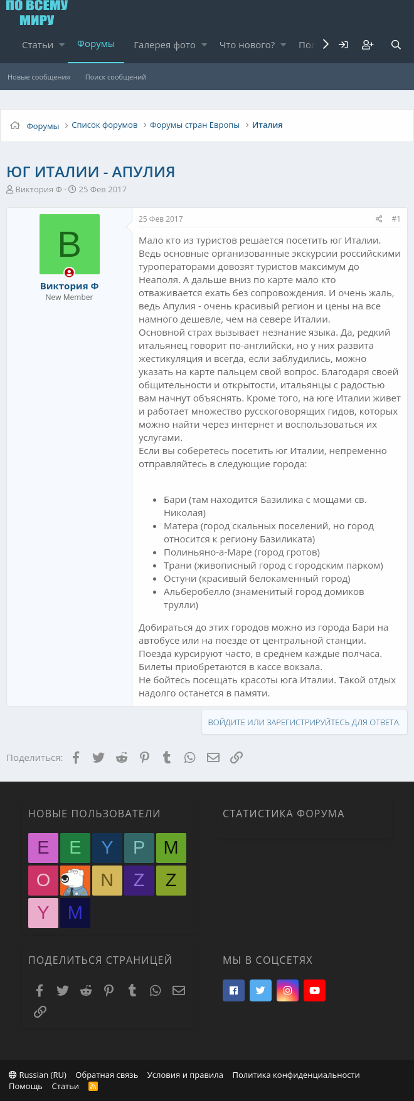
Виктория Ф (38, 189)
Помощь (26, 1086)
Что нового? (247, 44)
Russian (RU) (37, 1074)
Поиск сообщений (115, 76)
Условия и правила (185, 1074)
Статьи (37, 44)
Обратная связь (106, 1074)
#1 (396, 219)
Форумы (96, 43)
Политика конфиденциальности (295, 1074)
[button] (62, 44)
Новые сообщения (39, 76)
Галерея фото (165, 44)
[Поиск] (396, 44)
